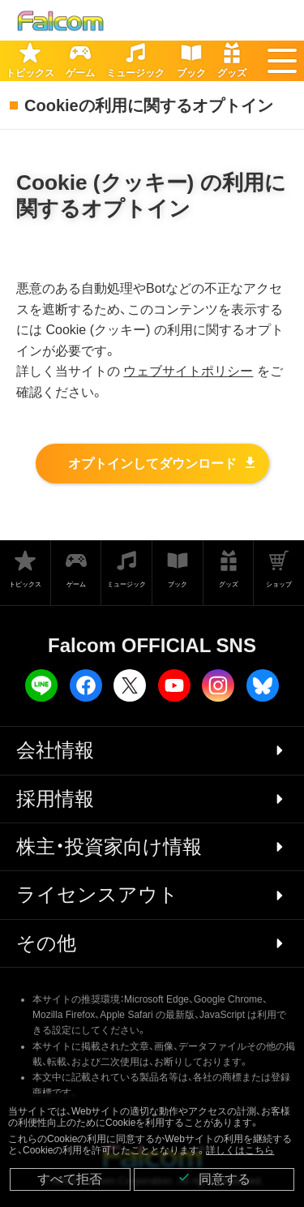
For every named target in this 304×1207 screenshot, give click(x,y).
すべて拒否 (69, 1179)
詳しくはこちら (240, 1150)
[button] (282, 61)
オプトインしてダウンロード (152, 463)
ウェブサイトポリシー (188, 371)
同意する (214, 1178)
